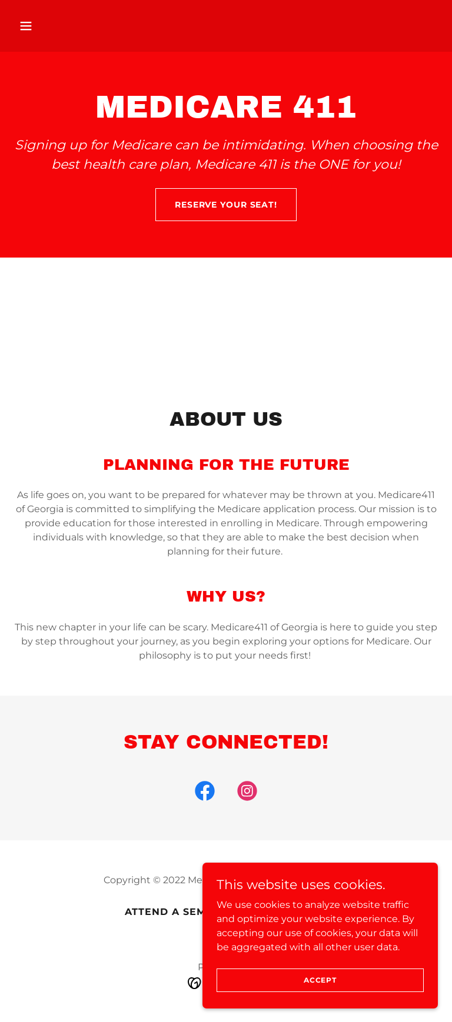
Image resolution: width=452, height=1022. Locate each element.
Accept (320, 980)
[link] (205, 793)
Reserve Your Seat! (226, 204)
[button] (46, 26)
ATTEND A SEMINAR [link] (179, 911)
